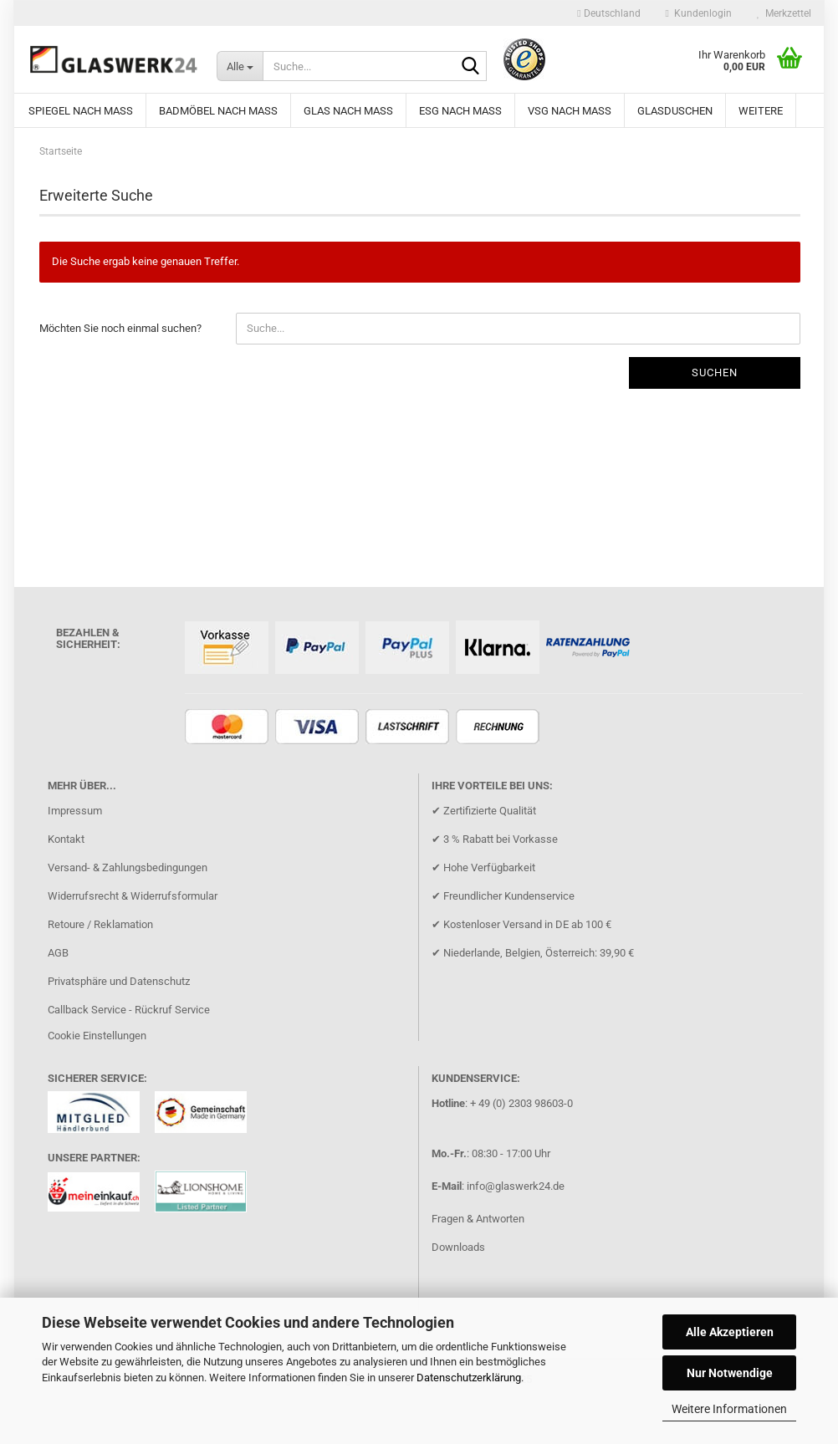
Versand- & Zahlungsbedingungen (127, 867)
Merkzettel (784, 13)
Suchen (715, 372)
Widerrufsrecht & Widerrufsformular (132, 896)
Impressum (75, 810)
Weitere (760, 111)
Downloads (458, 1247)
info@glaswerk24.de (516, 1186)
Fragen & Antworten (478, 1218)
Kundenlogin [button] (699, 13)
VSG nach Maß (569, 111)
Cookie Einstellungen (97, 1035)
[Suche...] (240, 66)
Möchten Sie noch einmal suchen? (120, 328)
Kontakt (66, 839)
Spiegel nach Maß (80, 111)
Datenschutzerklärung (468, 1377)
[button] (608, 13)
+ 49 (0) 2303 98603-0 (521, 1103)
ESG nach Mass (460, 111)
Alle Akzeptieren (730, 1332)
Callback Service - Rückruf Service (129, 1009)
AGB (58, 953)
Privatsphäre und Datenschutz (119, 981)
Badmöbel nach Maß (218, 111)
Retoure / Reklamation (100, 924)
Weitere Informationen (729, 1409)
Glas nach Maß (348, 111)
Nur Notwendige (730, 1373)
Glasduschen (675, 111)
